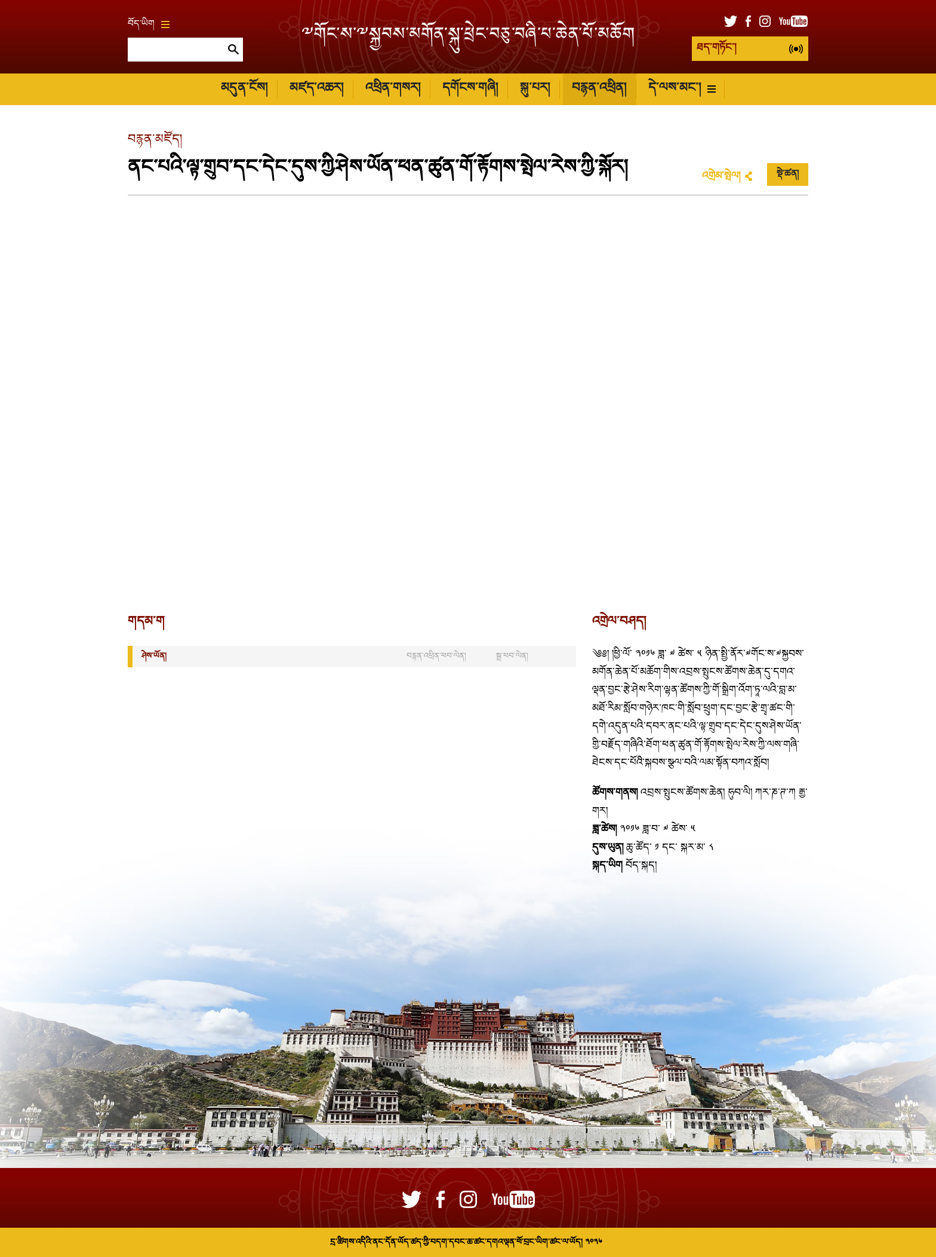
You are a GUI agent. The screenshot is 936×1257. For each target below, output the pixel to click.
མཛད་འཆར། (316, 89)
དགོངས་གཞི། (470, 89)
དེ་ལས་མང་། (682, 89)
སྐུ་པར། (535, 89)
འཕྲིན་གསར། (392, 89)
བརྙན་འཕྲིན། (599, 89)
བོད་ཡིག (149, 24)
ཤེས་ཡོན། (154, 656)
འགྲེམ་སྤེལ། (721, 176)
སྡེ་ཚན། (788, 174)
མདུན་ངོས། (244, 89)
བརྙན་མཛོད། (155, 140)
